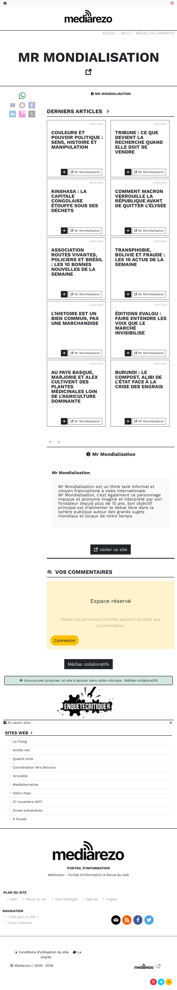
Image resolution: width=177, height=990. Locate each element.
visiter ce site (110, 549)
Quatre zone (20, 759)
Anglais (109, 899)
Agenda (89, 899)
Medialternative (23, 785)
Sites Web (19, 732)
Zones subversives (25, 810)
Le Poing (17, 741)
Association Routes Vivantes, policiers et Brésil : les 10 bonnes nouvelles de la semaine (77, 262)
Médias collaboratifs (155, 33)
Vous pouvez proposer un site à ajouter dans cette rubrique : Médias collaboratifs (88, 680)
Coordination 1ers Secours (32, 767)
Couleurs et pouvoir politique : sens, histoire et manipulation (77, 140)
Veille (126, 33)
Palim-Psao (19, 793)
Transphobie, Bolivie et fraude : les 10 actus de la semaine (140, 257)
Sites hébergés (64, 899)
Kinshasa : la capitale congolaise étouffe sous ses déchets (74, 201)
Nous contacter (18, 923)
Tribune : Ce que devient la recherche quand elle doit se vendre (139, 142)
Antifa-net (19, 750)
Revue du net (34, 899)
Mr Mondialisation (111, 94)
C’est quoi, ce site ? (21, 917)
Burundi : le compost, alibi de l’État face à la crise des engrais (139, 380)
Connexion (64, 640)
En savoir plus (17, 723)
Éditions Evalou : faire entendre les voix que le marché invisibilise (141, 323)
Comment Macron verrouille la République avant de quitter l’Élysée (140, 199)
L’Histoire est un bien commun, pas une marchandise (75, 318)
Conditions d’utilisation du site (41, 952)
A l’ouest (17, 819)
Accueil (109, 33)
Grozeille (17, 776)
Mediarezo (20, 966)
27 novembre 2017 (25, 802)
